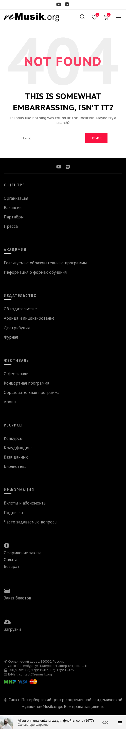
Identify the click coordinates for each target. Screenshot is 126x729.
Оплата (10, 559)
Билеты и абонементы (25, 503)
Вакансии (13, 207)
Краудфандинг (18, 447)
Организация (16, 198)
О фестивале (16, 373)
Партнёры (14, 217)
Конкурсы (13, 438)
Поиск (96, 138)
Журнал (11, 337)
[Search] (83, 17)
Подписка (13, 512)
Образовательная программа (31, 392)
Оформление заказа (22, 553)
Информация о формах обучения (35, 272)
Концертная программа (26, 383)
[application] (63, 722)
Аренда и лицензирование (29, 318)
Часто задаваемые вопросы (30, 522)
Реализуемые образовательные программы (45, 263)
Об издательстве (20, 309)
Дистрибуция (17, 328)
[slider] (63, 722)
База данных (16, 457)
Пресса (11, 226)
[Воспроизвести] (6, 723)
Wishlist (97, 15)
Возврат (12, 566)
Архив (10, 402)
